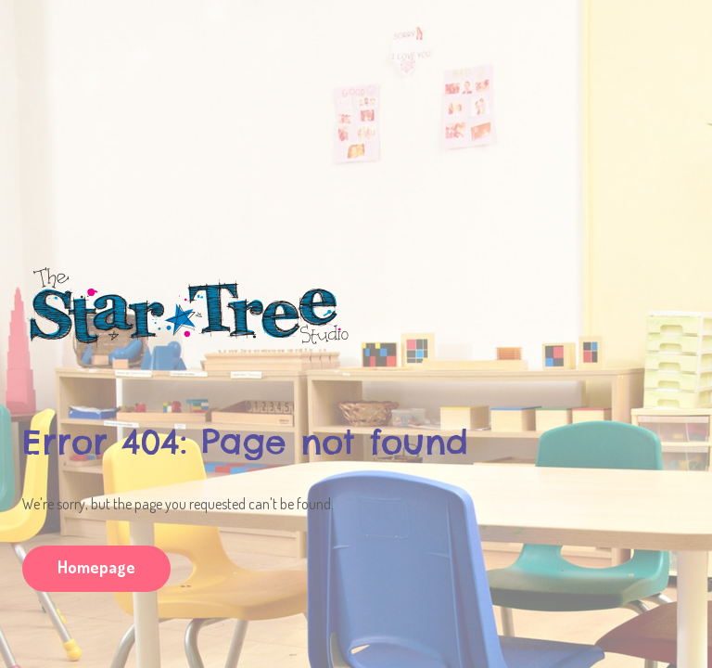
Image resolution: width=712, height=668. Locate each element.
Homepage (96, 567)
